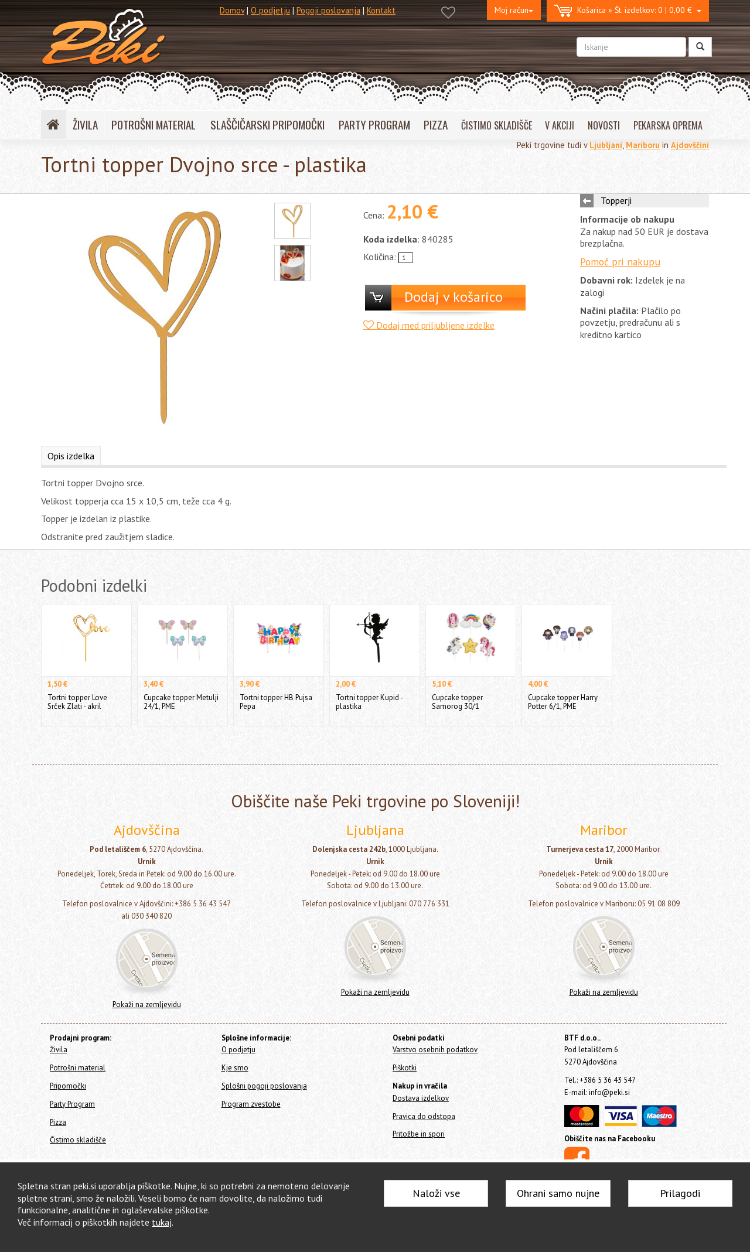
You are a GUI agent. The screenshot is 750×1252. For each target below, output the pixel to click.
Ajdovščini (690, 145)
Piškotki (405, 1068)
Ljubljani (605, 145)
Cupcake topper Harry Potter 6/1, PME (563, 701)
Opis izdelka (70, 456)
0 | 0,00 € (627, 11)
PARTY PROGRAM (374, 124)
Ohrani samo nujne (558, 1193)
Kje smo (234, 1068)
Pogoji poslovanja (328, 10)
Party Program (72, 1104)
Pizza (58, 1122)
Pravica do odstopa (424, 1116)
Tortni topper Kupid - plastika (369, 701)
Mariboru (643, 145)
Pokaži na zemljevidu (146, 1004)
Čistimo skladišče (78, 1140)
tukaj (162, 1222)
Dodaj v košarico (453, 297)
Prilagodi (680, 1193)
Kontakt (381, 10)
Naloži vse (436, 1193)
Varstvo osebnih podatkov (435, 1050)
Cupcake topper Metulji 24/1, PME (181, 701)
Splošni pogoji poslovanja (264, 1086)
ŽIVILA (85, 124)
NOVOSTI (604, 125)
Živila (58, 1050)
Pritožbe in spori (419, 1134)
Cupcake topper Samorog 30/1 (457, 701)
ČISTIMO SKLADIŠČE (496, 125)
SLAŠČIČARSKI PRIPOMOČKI (267, 124)
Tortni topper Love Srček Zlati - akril (77, 701)
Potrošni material (77, 1068)
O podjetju (270, 10)
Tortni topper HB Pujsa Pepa (276, 701)
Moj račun (514, 10)
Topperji (616, 200)
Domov (232, 10)
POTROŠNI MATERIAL (153, 124)
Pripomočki (68, 1086)
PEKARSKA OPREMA (668, 125)
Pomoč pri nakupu (620, 261)
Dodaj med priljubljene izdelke (429, 325)
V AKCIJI (559, 125)
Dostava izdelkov (421, 1098)
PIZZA (436, 124)
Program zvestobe (251, 1104)
